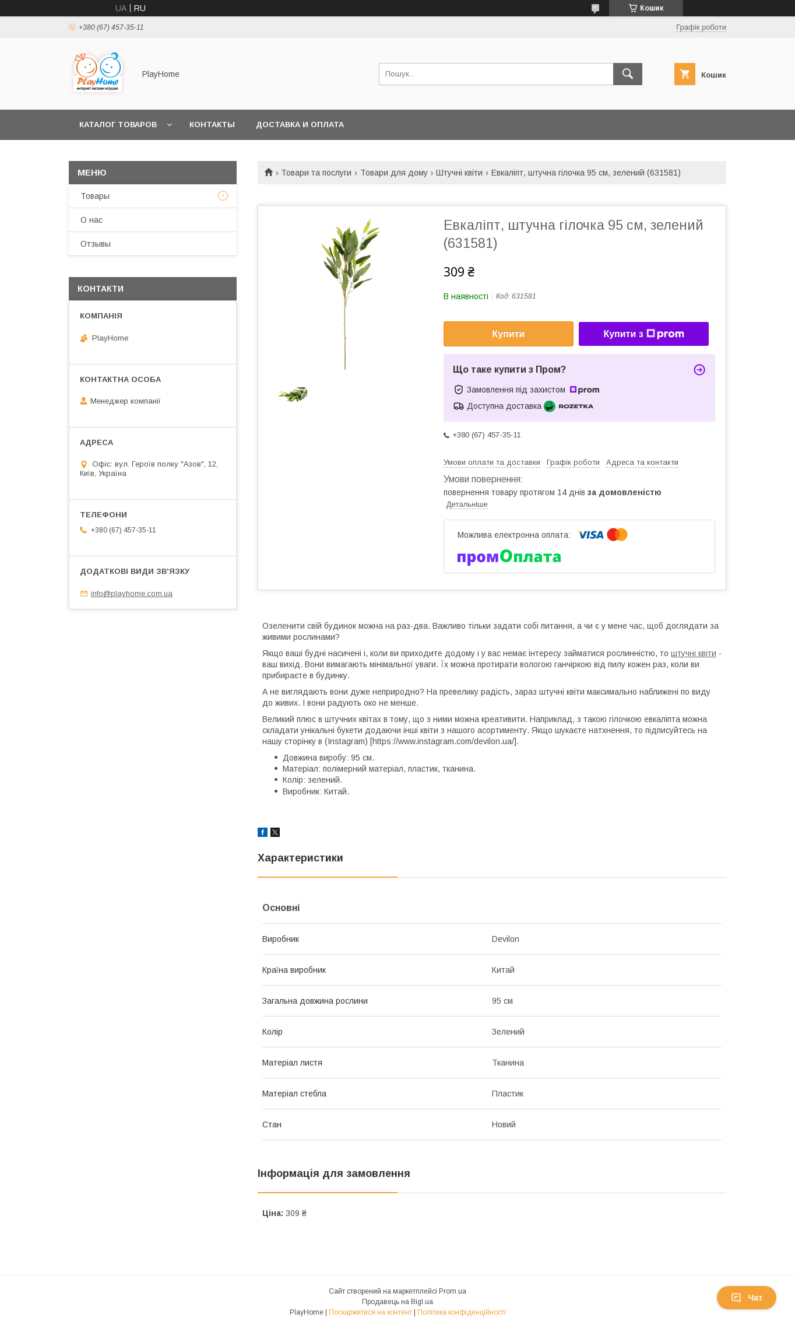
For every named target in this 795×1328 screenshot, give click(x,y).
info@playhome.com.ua (132, 593)
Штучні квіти (459, 172)
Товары (95, 196)
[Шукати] (627, 74)
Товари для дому (394, 172)
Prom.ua (452, 1291)
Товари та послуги (316, 172)
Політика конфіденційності (461, 1312)
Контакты (212, 124)
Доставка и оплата (300, 124)
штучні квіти (693, 653)
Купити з (643, 334)
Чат (746, 1297)
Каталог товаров (118, 124)
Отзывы (95, 243)
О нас (91, 220)
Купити (509, 334)
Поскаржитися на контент (370, 1312)
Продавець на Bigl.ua (397, 1302)
